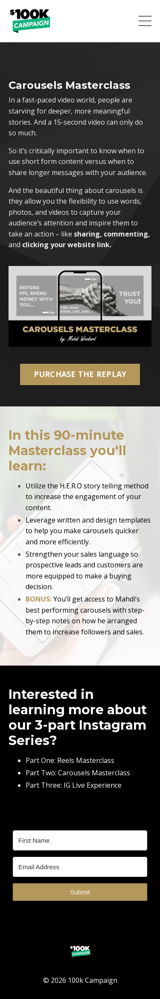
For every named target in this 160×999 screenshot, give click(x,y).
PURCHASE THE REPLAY (80, 374)
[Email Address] (80, 867)
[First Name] (80, 840)
